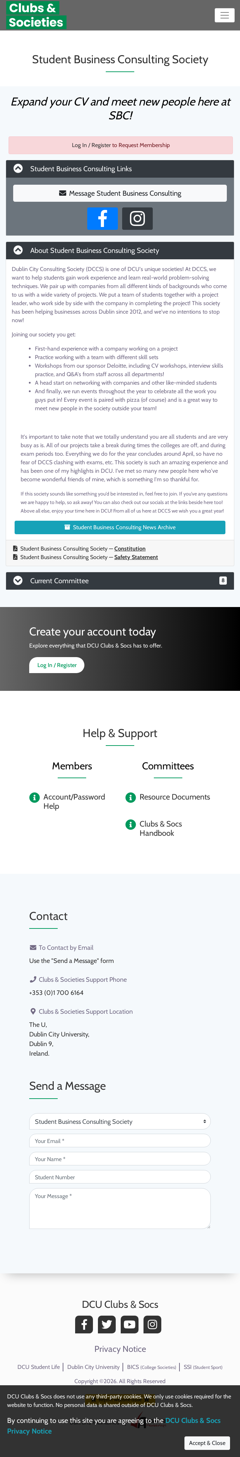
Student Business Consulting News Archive (120, 527)
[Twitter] (108, 1326)
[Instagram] (154, 1326)
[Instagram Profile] (137, 218)
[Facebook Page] (102, 218)
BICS (151, 1367)
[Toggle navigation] (225, 15)
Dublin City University (93, 1367)
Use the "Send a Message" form (71, 961)
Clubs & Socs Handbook (161, 828)
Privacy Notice (120, 1349)
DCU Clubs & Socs (120, 1304)
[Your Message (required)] (120, 1208)
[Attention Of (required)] (120, 1121)
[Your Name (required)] (120, 1158)
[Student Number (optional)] (120, 1177)
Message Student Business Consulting (120, 193)
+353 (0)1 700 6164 (56, 993)
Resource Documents (175, 797)
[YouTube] (131, 1326)
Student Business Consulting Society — (79, 548)
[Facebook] (85, 1326)
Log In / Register (91, 145)
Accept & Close (207, 1443)
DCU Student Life (38, 1367)
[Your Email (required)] (120, 1140)
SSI (203, 1367)
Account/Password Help (74, 801)
